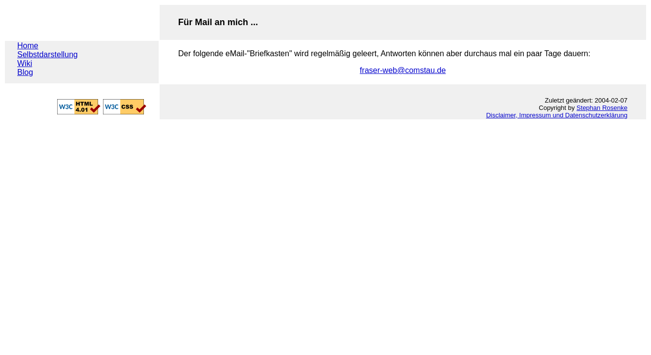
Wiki (24, 63)
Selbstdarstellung (47, 54)
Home (27, 45)
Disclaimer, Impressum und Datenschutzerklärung (556, 115)
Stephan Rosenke (602, 107)
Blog (25, 72)
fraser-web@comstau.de (403, 70)
